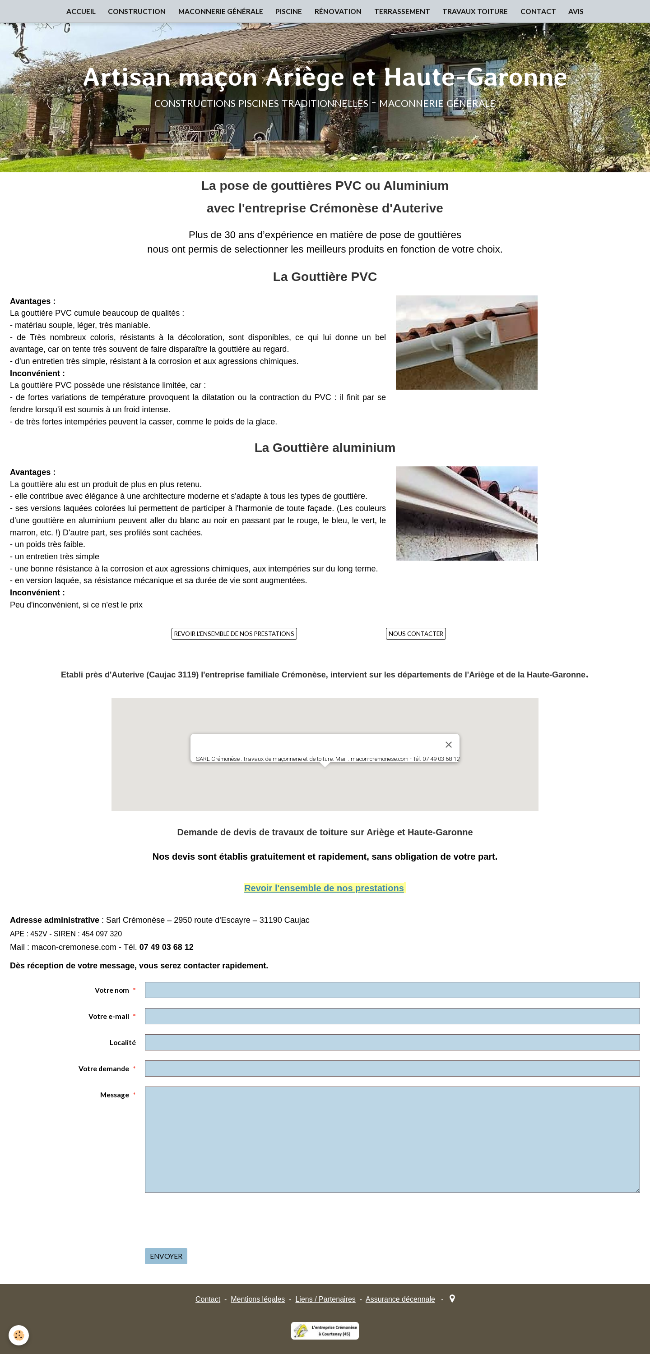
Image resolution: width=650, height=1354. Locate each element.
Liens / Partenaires (325, 1299)
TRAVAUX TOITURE (477, 12)
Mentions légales (258, 1299)
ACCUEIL (76, 12)
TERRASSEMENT (403, 12)
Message (114, 1095)
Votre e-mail (108, 1016)
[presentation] (213, 1220)
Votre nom (112, 990)
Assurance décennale (400, 1299)
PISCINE (287, 12)
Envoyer (166, 1256)
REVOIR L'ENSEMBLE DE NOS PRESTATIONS (234, 633)
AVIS (580, 12)
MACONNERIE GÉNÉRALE (218, 12)
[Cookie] (19, 1335)
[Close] (449, 744)
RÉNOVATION (338, 12)
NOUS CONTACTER (416, 633)
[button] (325, 775)
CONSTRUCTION (133, 12)
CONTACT (541, 12)
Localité (123, 1042)
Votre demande (104, 1068)
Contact (207, 1299)
